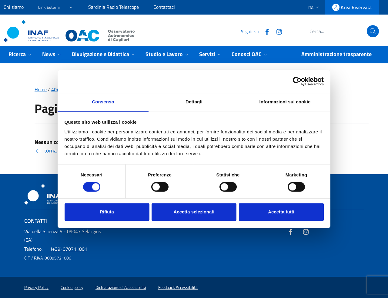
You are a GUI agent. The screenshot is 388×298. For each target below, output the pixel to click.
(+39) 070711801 (55, 249)
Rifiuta (107, 212)
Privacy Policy (36, 287)
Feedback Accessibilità (178, 287)
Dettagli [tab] (194, 101)
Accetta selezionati (193, 212)
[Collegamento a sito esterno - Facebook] (265, 31)
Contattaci (164, 7)
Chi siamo (14, 7)
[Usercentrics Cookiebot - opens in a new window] (297, 81)
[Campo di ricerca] (335, 31)
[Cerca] (373, 31)
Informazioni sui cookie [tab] (285, 101)
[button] (56, 6)
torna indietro (55, 150)
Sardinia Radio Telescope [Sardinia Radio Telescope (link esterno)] (113, 7)
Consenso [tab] (103, 101)
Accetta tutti (281, 212)
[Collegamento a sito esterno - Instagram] (277, 31)
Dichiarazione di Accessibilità (120, 287)
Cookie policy (72, 287)
